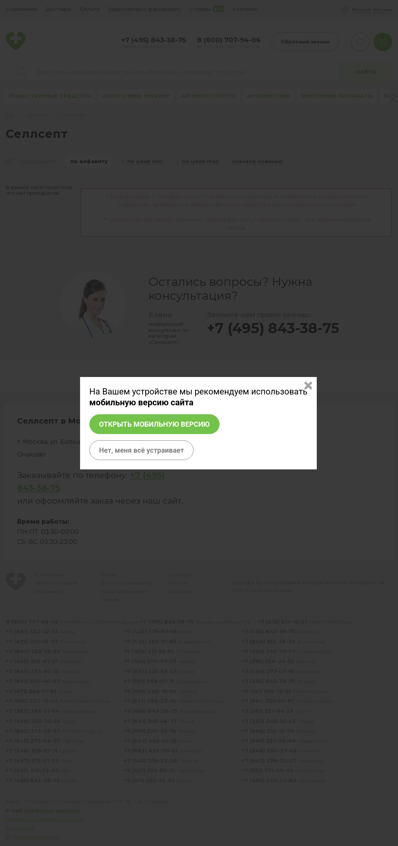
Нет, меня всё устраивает (141, 450)
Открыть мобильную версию (154, 424)
